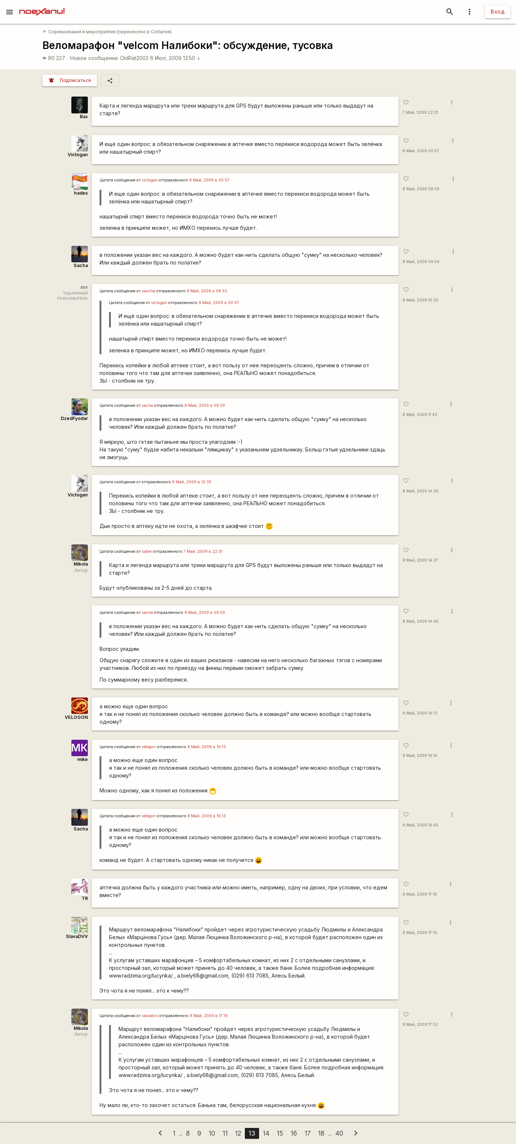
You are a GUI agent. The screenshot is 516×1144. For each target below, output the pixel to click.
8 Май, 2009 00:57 (421, 151)
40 (339, 1133)
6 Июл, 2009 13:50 (175, 58)
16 (294, 1133)
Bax (84, 116)
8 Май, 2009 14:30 (420, 491)
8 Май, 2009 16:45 (420, 825)
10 (212, 1133)
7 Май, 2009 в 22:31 (203, 551)
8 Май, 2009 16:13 (420, 713)
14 (266, 1133)
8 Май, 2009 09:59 (421, 261)
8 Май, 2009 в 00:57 (209, 180)
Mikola (81, 564)
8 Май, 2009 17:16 (420, 894)
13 (251, 1133)
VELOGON (76, 717)
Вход (498, 11)
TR (85, 898)
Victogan (78, 154)
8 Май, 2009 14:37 (420, 560)
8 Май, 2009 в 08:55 (207, 291)
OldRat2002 (134, 58)
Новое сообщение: (94, 58)
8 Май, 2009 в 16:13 (206, 746)
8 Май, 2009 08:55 (421, 189)
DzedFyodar (74, 418)
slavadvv (150, 1015)
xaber (147, 551)
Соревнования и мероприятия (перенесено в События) (107, 31)
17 (307, 1133)
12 (238, 1133)
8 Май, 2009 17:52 (420, 1024)
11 (225, 1133)
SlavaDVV (77, 936)
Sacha (81, 265)
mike (82, 759)
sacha (147, 405)
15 (280, 1133)
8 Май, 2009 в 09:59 (204, 405)
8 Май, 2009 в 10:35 (192, 482)
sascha (148, 291)
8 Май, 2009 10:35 (420, 300)
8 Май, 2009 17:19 (420, 932)
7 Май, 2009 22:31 (420, 112)
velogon (149, 746)
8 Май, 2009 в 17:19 (209, 1015)
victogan (150, 180)
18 (321, 1133)
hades (81, 193)
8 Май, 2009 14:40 (420, 621)
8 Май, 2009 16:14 (420, 755)
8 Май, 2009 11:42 (420, 414)
